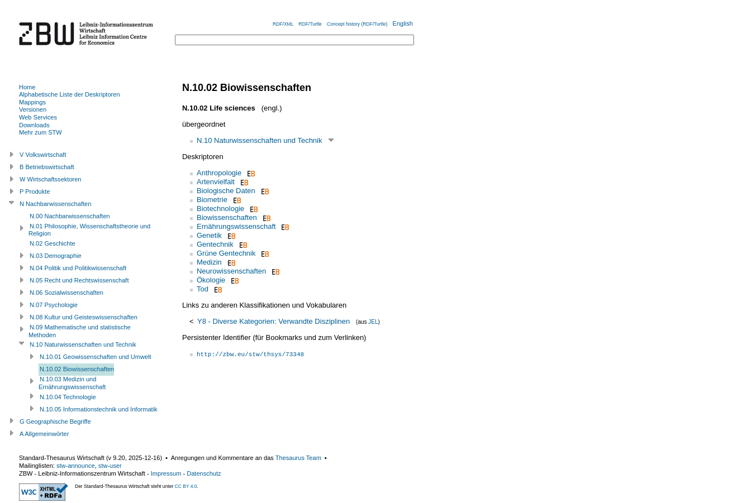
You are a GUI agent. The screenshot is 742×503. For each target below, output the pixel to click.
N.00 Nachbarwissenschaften (70, 216)
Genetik (209, 235)
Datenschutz (204, 473)
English (403, 23)
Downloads (34, 125)
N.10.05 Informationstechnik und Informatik (99, 409)
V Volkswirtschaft (43, 154)
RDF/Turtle (310, 24)
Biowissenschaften (227, 217)
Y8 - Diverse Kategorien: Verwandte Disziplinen (273, 321)
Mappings (32, 102)
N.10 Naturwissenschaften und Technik (259, 140)
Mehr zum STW (40, 132)
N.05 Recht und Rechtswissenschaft (79, 280)
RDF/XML (283, 24)
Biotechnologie (220, 208)
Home (27, 87)
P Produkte (35, 191)
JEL (373, 322)
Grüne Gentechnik (226, 253)
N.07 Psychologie (54, 304)
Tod (202, 289)
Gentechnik (215, 244)
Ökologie (211, 280)
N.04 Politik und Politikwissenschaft (78, 268)
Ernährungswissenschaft (236, 226)
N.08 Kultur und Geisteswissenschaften (83, 317)
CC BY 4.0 (186, 486)
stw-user (110, 465)
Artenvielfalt (216, 182)
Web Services (38, 117)
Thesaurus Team (298, 457)
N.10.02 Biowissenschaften (77, 369)
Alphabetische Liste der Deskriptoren (69, 94)
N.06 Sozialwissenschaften (66, 292)
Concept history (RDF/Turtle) (357, 24)
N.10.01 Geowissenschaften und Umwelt (95, 356)
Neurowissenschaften (231, 271)
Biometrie (212, 199)
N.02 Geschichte (52, 243)
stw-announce (75, 465)
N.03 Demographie (56, 255)
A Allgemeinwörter (44, 433)
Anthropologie (219, 173)
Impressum (166, 473)
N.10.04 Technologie (68, 397)
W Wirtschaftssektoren (51, 179)
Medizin (209, 262)
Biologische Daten (226, 190)
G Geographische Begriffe (55, 421)
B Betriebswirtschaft (47, 167)
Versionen (32, 109)
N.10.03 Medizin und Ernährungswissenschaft (72, 383)
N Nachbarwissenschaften (55, 203)
